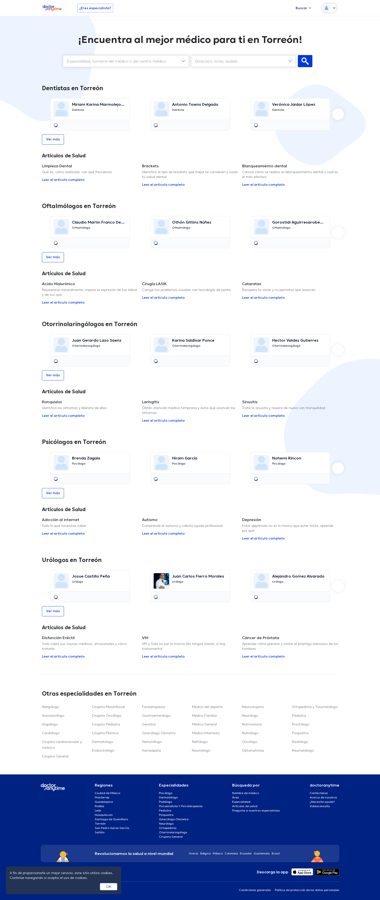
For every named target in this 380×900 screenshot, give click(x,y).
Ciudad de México (107, 793)
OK (108, 886)
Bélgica (205, 853)
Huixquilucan (104, 815)
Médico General (204, 724)
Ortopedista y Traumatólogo (315, 707)
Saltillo (99, 832)
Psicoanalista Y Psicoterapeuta (181, 806)
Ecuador (246, 853)
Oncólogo (249, 741)
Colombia (231, 853)
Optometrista (253, 750)
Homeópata (151, 750)
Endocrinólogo (103, 750)
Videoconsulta (320, 806)
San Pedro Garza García (112, 828)
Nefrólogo (199, 741)
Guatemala (262, 853)
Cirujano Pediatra (106, 724)
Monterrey (102, 797)
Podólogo (165, 802)
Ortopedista (167, 828)
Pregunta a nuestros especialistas (256, 810)
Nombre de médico (245, 793)
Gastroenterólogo (156, 715)
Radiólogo (300, 741)
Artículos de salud (244, 806)
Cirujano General (55, 756)
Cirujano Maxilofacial (108, 707)
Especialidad (241, 802)
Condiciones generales (255, 890)
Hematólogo (152, 741)
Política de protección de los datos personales (307, 890)
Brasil (276, 853)
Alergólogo (50, 707)
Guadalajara (104, 802)
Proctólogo (300, 724)
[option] (90, 114)
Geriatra (149, 724)
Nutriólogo (250, 733)
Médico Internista (206, 733)
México (218, 853)
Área (235, 797)
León (98, 810)
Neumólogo (201, 750)
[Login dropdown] (329, 8)
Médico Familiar (204, 715)
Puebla (99, 806)
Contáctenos (319, 793)
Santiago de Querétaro (111, 819)
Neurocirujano (253, 707)
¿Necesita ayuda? (322, 802)
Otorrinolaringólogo (173, 832)
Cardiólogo (50, 733)
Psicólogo (165, 793)
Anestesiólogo (53, 715)
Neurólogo (250, 715)
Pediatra (299, 715)
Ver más (53, 139)
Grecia (193, 853)
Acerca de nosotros (323, 797)
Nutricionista (252, 724)
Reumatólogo (303, 750)
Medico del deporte (207, 707)
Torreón (100, 823)
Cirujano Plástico (105, 733)
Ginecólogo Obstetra (158, 733)
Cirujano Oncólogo (106, 715)
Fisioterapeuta (153, 707)
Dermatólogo (102, 741)
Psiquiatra (300, 733)
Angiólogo (50, 724)
